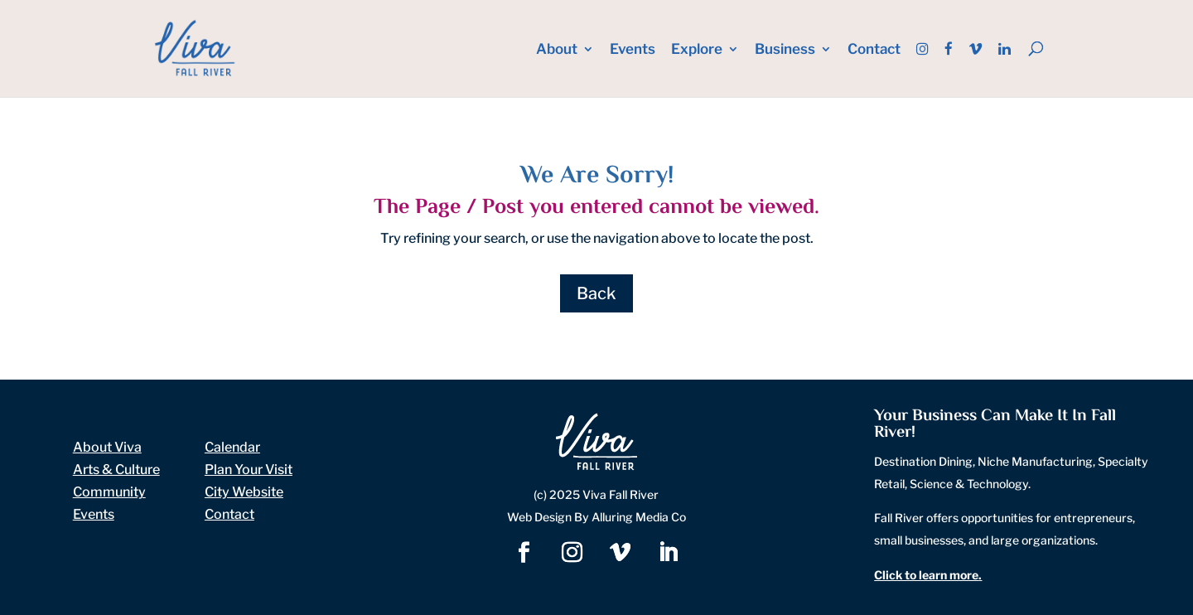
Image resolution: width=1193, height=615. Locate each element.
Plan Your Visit (248, 469)
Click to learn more (926, 575)
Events (632, 50)
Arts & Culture (116, 469)
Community (109, 492)
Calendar (232, 447)
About (556, 50)
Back (596, 293)
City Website (244, 492)
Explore (696, 50)
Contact (874, 50)
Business (785, 50)
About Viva (107, 447)
